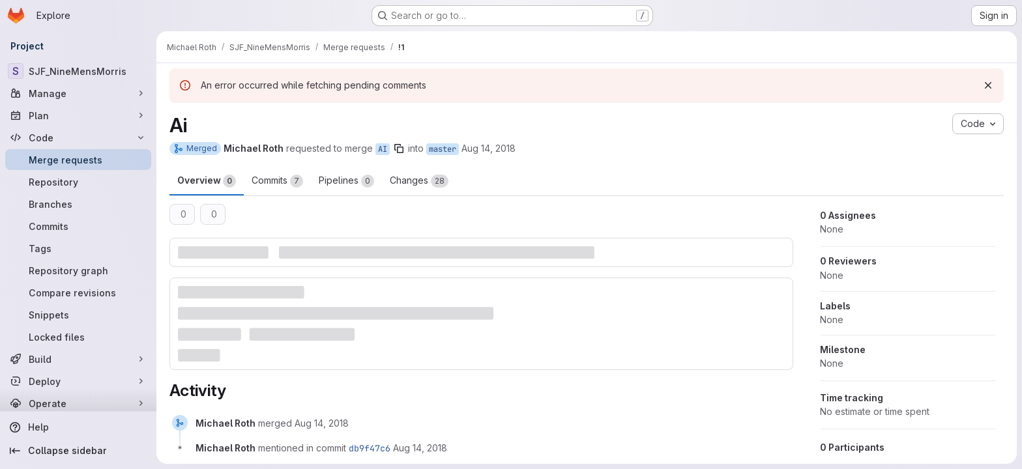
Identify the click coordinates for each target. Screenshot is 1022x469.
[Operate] (78, 403)
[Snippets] (78, 314)
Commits (277, 181)
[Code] (78, 137)
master (442, 149)
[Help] (78, 427)
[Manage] (78, 93)
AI (382, 149)
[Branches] (78, 203)
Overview (206, 181)
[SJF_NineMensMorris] (78, 71)
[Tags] (78, 248)
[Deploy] (78, 381)
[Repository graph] (78, 270)
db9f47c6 (369, 448)
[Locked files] (78, 336)
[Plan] (78, 115)
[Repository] (78, 181)
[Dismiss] (988, 85)
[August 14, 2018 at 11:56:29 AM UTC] (322, 423)
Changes (419, 181)
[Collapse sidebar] (78, 450)
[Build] (78, 358)
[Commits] (78, 226)
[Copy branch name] (399, 148)
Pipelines (346, 181)
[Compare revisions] (78, 292)
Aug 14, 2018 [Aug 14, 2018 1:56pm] (488, 148)
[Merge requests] (78, 159)
